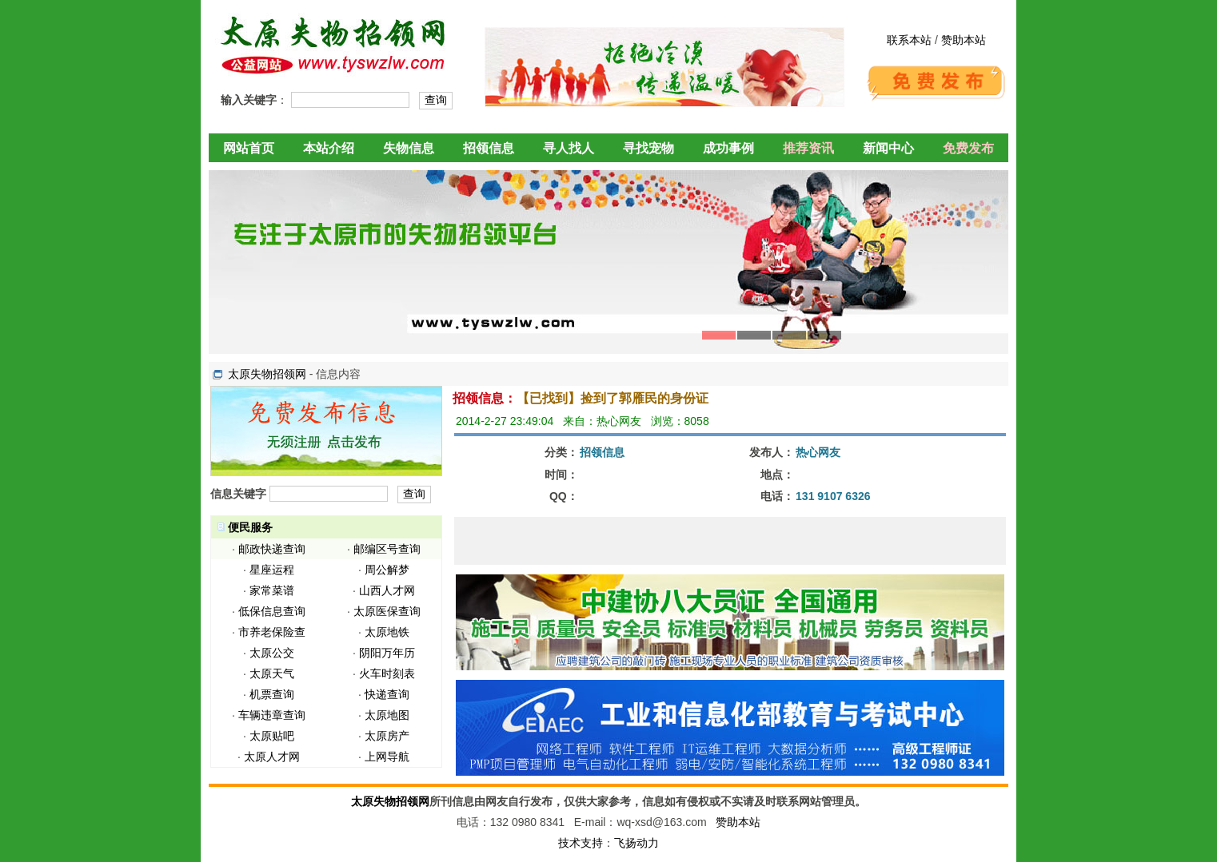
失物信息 (408, 148)
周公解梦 (387, 569)
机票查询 (271, 694)
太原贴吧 (271, 735)
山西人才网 (387, 590)
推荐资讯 (808, 148)
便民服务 (250, 527)
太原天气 (271, 673)
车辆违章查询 (271, 715)
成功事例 (728, 148)
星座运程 (271, 569)
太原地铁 (387, 632)
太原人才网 (272, 756)
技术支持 (580, 842)
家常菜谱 (271, 590)
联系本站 (909, 40)
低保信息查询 (271, 611)
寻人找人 (568, 148)
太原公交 (271, 652)
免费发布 (968, 148)
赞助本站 (963, 40)
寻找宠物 (648, 148)
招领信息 (488, 148)
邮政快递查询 (271, 548)
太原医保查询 (387, 611)
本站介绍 (328, 148)
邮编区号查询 (387, 548)
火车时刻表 (387, 673)
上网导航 (387, 756)
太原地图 (387, 715)
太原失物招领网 (267, 373)
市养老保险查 (271, 632)
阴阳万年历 (387, 652)
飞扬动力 (636, 842)
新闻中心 (888, 148)
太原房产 (387, 735)
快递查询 (387, 694)
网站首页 (248, 148)
